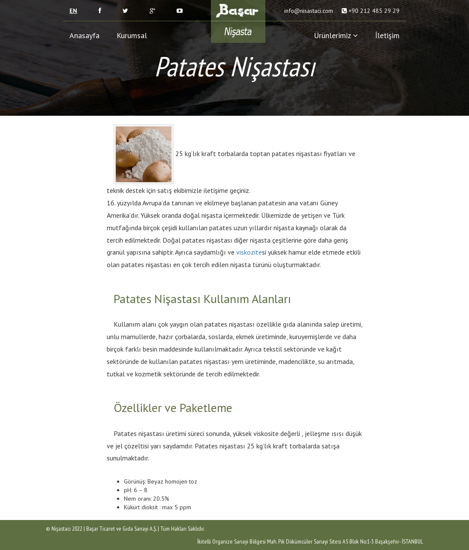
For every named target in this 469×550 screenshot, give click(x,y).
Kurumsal (132, 35)
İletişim (387, 35)
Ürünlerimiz (336, 35)
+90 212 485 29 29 (374, 11)
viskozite (249, 252)
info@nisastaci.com (308, 11)
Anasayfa (84, 35)
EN (73, 11)
